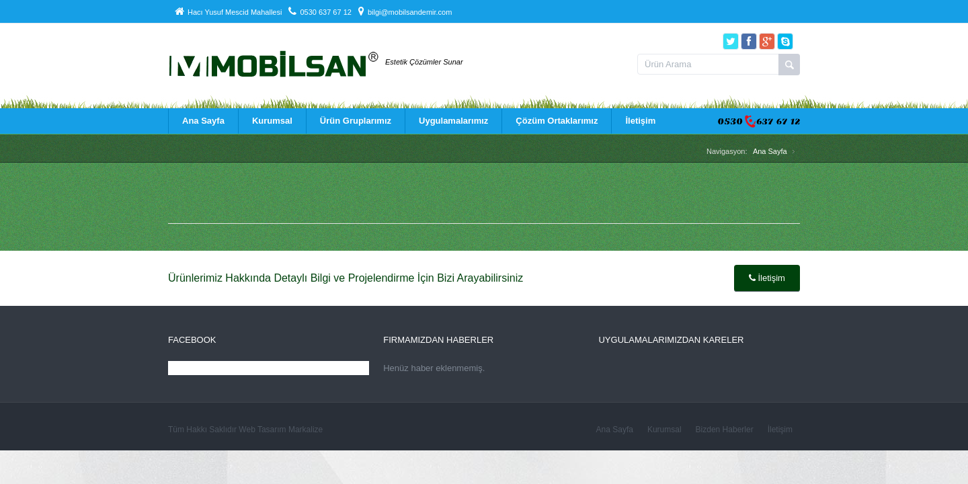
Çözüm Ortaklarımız (556, 121)
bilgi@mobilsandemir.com (405, 12)
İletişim (639, 121)
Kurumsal (271, 121)
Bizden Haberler (725, 429)
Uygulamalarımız (452, 121)
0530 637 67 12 (319, 12)
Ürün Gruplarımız (355, 121)
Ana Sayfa (203, 121)
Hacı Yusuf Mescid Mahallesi (228, 12)
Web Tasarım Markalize (281, 429)
